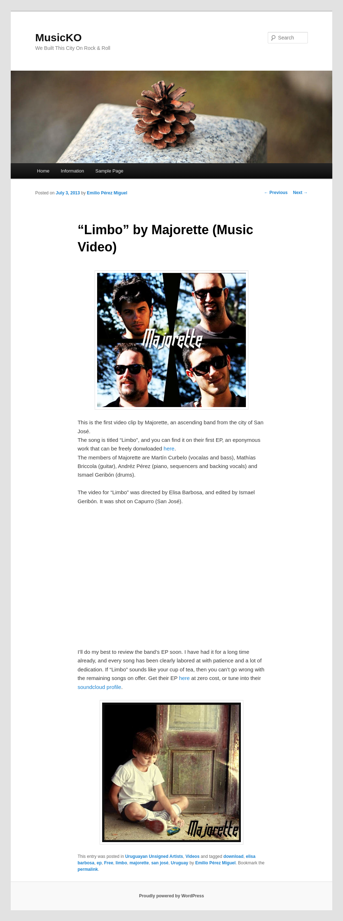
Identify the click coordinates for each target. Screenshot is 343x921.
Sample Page (109, 171)
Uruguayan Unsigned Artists (154, 856)
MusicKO (58, 37)
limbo (121, 862)
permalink (87, 869)
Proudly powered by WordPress (171, 895)
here (169, 448)
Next (300, 192)
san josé (159, 862)
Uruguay (180, 862)
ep (99, 862)
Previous (275, 192)
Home (43, 171)
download (233, 856)
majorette (139, 862)
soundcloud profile (99, 687)
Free (108, 862)
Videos (192, 856)
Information (72, 171)
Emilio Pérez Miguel (107, 192)
